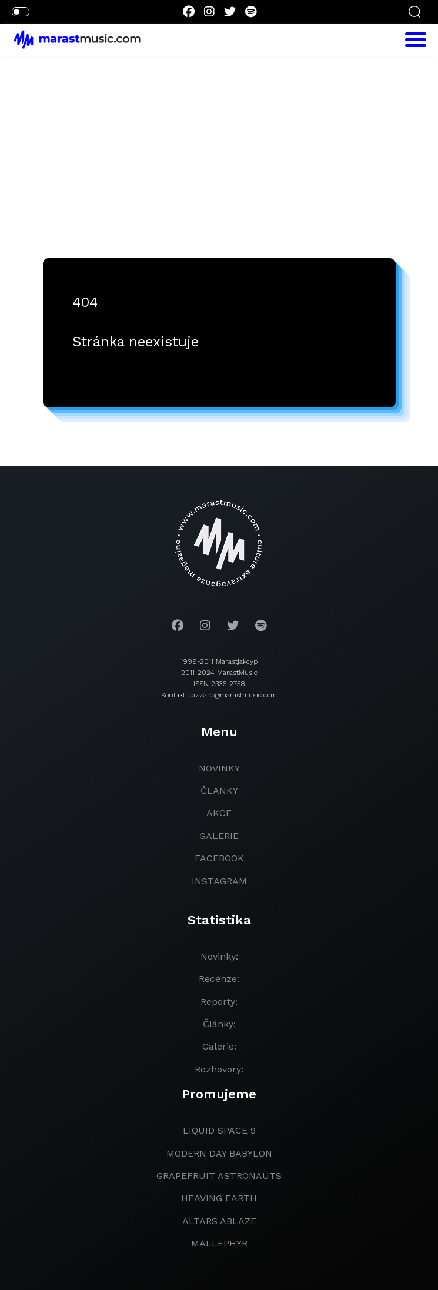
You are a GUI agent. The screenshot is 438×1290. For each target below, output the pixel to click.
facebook (219, 858)
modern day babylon (219, 1153)
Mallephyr (219, 1243)
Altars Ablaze (219, 1220)
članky (219, 790)
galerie (219, 835)
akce (219, 812)
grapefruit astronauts (219, 1175)
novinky (219, 768)
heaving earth (219, 1198)
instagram (219, 881)
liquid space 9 (219, 1130)
